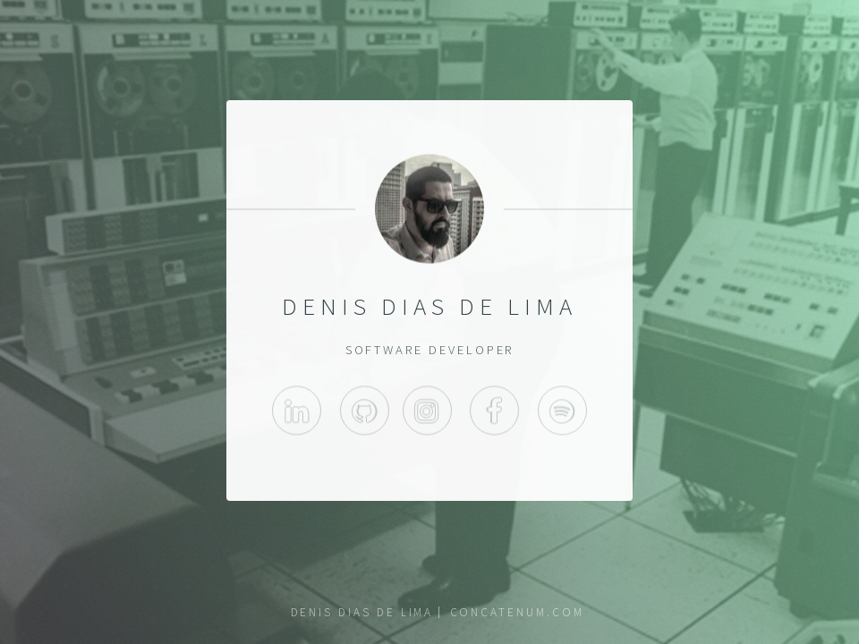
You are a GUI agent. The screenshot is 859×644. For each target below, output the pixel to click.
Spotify (562, 413)
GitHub (364, 413)
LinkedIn (296, 413)
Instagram (427, 413)
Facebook (494, 413)
